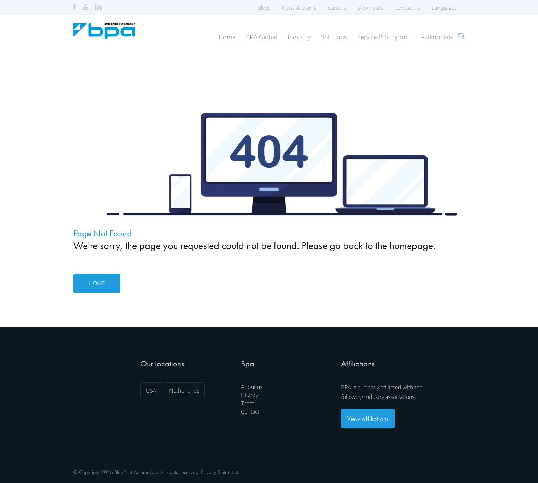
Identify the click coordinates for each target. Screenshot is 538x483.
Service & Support (382, 37)
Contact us (407, 7)
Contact (250, 411)
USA (151, 390)
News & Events (299, 7)
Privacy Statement (219, 472)
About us (251, 387)
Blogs (264, 7)
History (249, 395)
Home (227, 37)
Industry (299, 37)
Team (247, 403)
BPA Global (261, 37)
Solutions (334, 37)
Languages (446, 7)
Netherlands (184, 390)
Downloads (371, 7)
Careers (337, 7)
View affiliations (368, 418)
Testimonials (435, 37)
